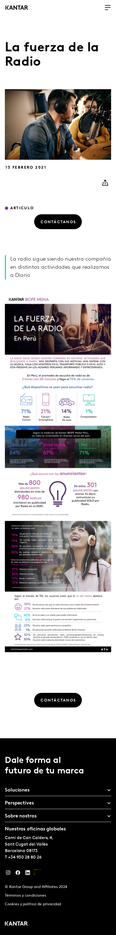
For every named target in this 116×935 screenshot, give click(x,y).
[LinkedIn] (27, 874)
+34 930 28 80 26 (24, 857)
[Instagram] (8, 874)
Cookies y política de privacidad (33, 904)
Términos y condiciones (25, 896)
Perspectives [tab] (19, 803)
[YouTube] (37, 874)
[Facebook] (18, 874)
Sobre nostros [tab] (21, 816)
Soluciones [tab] (17, 790)
